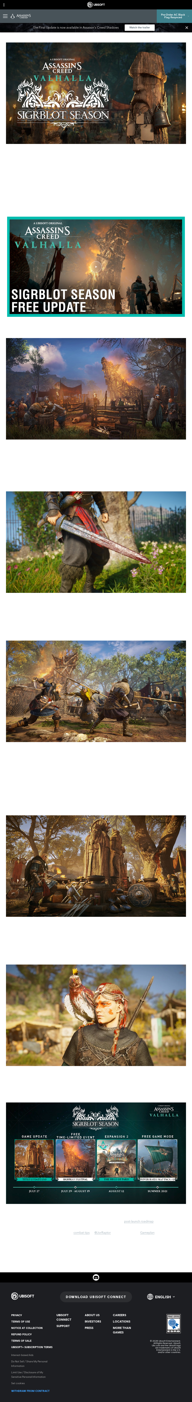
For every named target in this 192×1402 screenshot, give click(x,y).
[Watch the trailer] (140, 27)
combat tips (82, 1232)
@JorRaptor (102, 1232)
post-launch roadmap (139, 1221)
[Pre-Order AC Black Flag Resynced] (174, 16)
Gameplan (147, 1232)
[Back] (8, 32)
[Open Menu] (5, 16)
